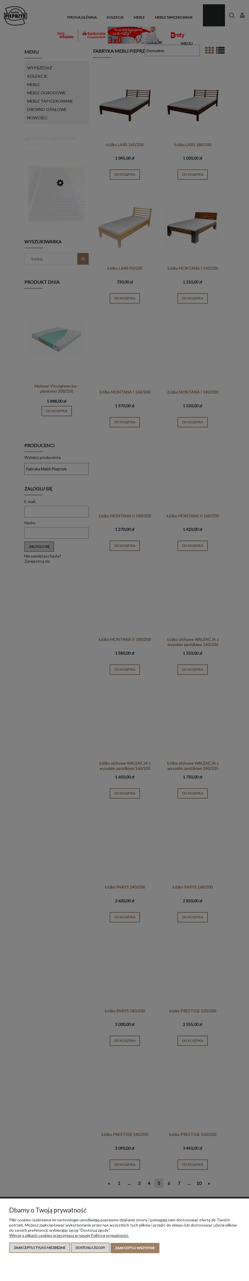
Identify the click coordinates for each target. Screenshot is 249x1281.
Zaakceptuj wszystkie (135, 1248)
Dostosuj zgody (90, 1248)
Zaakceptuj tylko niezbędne (40, 1248)
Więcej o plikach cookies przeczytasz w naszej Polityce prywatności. (69, 1235)
